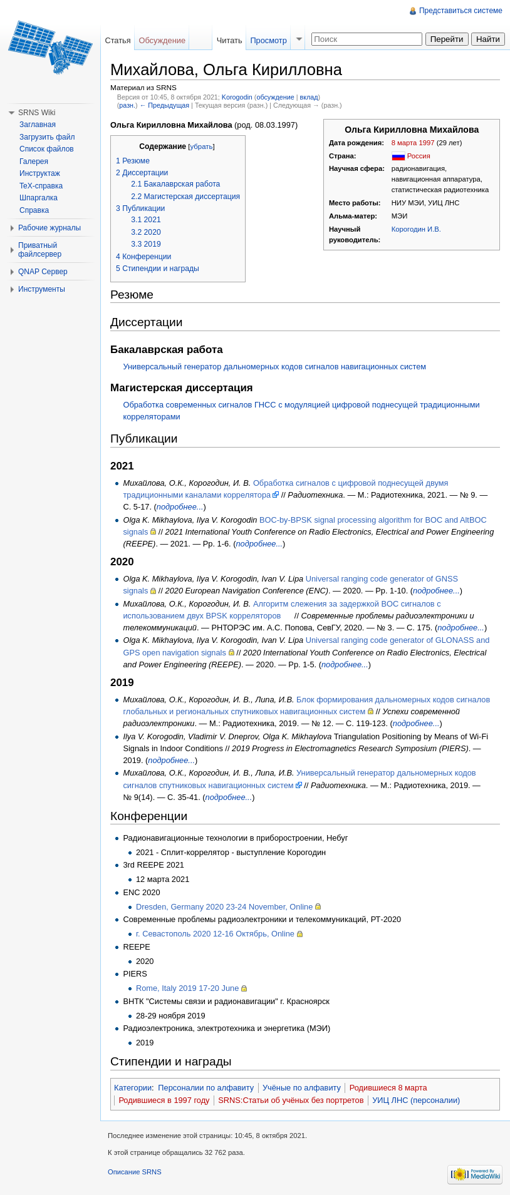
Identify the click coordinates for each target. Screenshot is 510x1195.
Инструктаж (39, 173)
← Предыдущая (164, 105)
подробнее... (180, 506)
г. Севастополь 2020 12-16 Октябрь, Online (215, 933)
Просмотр (268, 40)
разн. (127, 105)
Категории (133, 1087)
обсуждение (275, 97)
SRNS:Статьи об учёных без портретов (290, 1100)
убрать (201, 146)
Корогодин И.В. (416, 229)
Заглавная (37, 124)
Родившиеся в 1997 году (163, 1100)
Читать (229, 40)
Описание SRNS (135, 1172)
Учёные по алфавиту (302, 1087)
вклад (308, 97)
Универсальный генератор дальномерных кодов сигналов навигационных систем (274, 366)
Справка (34, 210)
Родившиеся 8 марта (388, 1087)
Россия (418, 156)
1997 (427, 142)
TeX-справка (41, 186)
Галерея (33, 161)
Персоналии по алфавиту (206, 1087)
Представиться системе (460, 10)
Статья (117, 40)
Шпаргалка (38, 197)
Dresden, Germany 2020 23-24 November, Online (224, 906)
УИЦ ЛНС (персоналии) (416, 1100)
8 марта (404, 142)
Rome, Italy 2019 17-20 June (187, 988)
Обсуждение (161, 40)
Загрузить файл (47, 137)
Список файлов (46, 149)
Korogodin (237, 97)
